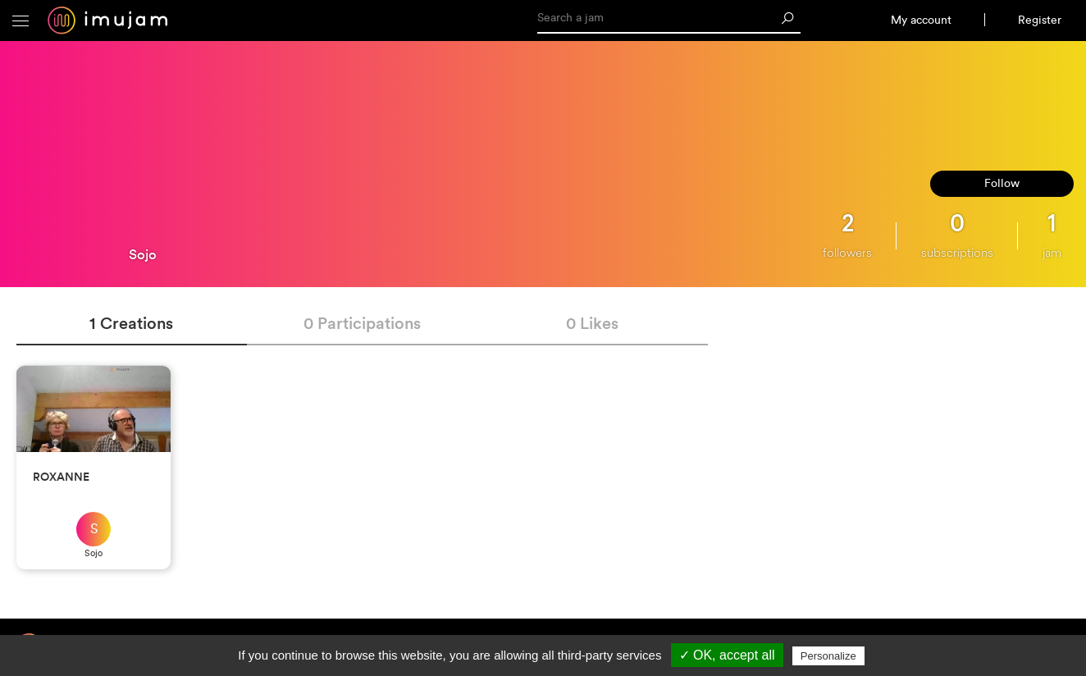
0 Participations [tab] (362, 323)
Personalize (828, 656)
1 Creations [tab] (131, 323)
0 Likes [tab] (592, 323)
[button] (20, 20)
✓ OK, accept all (727, 655)
